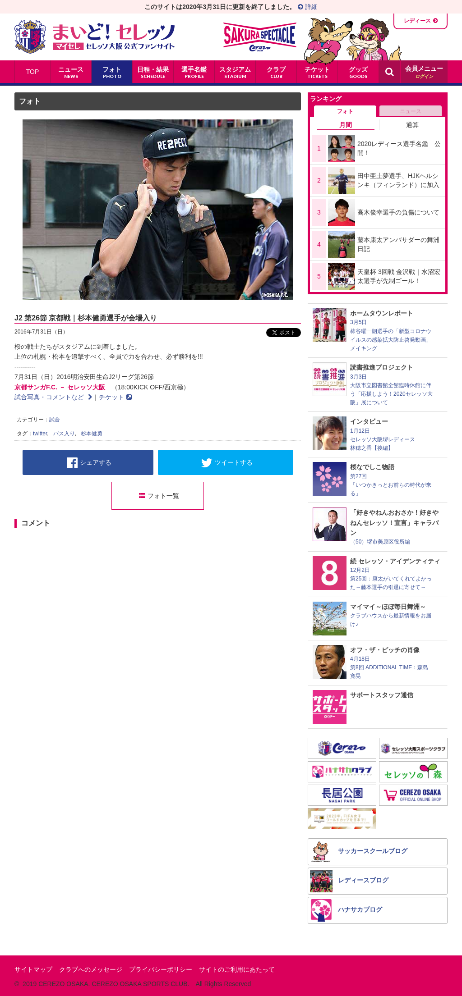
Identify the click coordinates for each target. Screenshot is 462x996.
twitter (40, 433)
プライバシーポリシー (160, 969)
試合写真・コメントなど (53, 397)
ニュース (410, 111)
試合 (54, 419)
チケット (115, 397)
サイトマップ (33, 969)
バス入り (64, 433)
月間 (345, 124)
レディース (417, 21)
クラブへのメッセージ (90, 969)
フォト (30, 101)
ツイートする (227, 463)
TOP (32, 71)
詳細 (308, 6)
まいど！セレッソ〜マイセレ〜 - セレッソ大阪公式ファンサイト (94, 37)
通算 (412, 124)
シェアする (89, 463)
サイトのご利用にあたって (237, 969)
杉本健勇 (91, 433)
